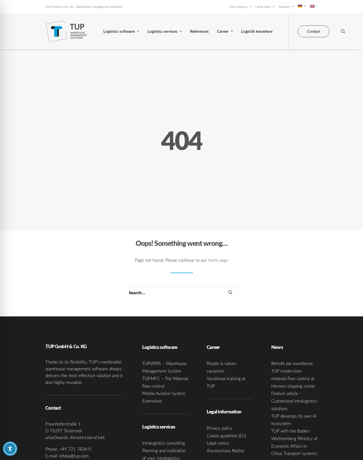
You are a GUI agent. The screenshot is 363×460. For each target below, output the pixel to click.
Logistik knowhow (257, 31)
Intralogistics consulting (163, 404)
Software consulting (160, 449)
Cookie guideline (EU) (226, 396)
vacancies (215, 332)
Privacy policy (219, 389)
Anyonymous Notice (225, 411)
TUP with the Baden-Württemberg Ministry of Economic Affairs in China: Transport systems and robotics (294, 406)
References (199, 31)
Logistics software (121, 31)
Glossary (286, 7)
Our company (240, 7)
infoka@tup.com (74, 416)
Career (225, 31)
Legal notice (218, 404)
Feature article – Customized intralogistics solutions (294, 361)
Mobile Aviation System (164, 354)
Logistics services (164, 31)
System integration (159, 441)
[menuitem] (240, 6)
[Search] (181, 253)
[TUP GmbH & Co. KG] (66, 31)
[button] (343, 31)
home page (218, 221)
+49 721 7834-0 (75, 410)
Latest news (264, 7)
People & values (221, 324)
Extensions (152, 362)
